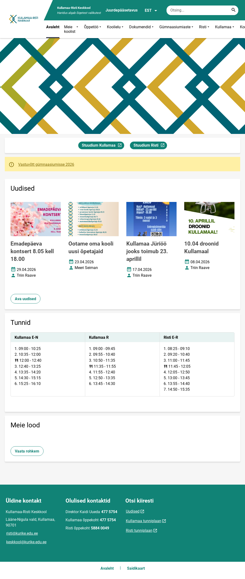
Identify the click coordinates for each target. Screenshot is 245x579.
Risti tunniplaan (139, 530)
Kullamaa (225, 29)
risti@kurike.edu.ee (22, 533)
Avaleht (52, 27)
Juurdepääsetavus (122, 10)
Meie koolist (71, 29)
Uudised (132, 511)
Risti (204, 29)
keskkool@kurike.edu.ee (26, 542)
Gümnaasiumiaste (176, 29)
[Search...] (233, 10)
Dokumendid (142, 29)
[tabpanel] (122, 364)
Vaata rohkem (27, 451)
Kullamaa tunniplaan (143, 521)
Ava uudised (25, 299)
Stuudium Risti (150, 146)
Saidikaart (136, 568)
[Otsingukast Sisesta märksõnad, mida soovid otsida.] (202, 10)
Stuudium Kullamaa (103, 146)
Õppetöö (93, 29)
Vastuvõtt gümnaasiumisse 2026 (46, 164)
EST (151, 10)
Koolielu (115, 29)
